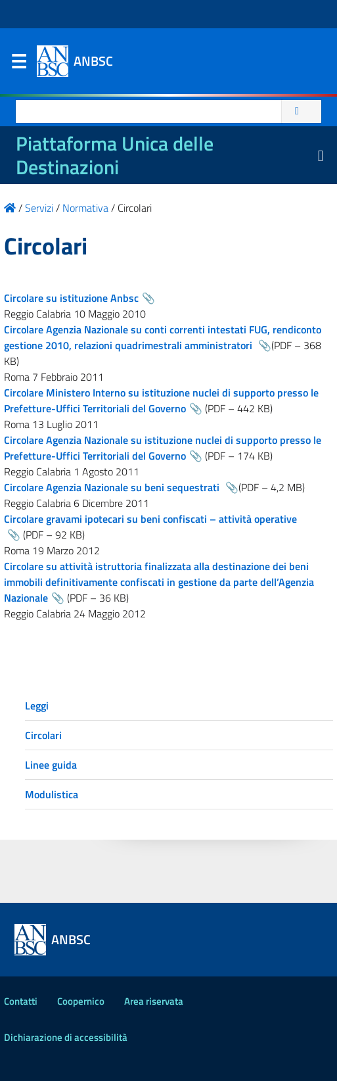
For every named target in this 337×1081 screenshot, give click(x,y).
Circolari (43, 735)
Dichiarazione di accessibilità (65, 1037)
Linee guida (51, 765)
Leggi (37, 705)
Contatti (20, 1001)
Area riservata (153, 1001)
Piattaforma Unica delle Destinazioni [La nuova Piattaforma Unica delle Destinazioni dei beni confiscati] (114, 155)
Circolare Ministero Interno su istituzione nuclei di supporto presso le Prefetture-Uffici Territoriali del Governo (161, 400)
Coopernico (80, 1001)
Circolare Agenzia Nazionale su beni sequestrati (113, 487)
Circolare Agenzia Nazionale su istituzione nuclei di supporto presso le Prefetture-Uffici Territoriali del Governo (162, 448)
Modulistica (51, 794)
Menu (18, 64)
